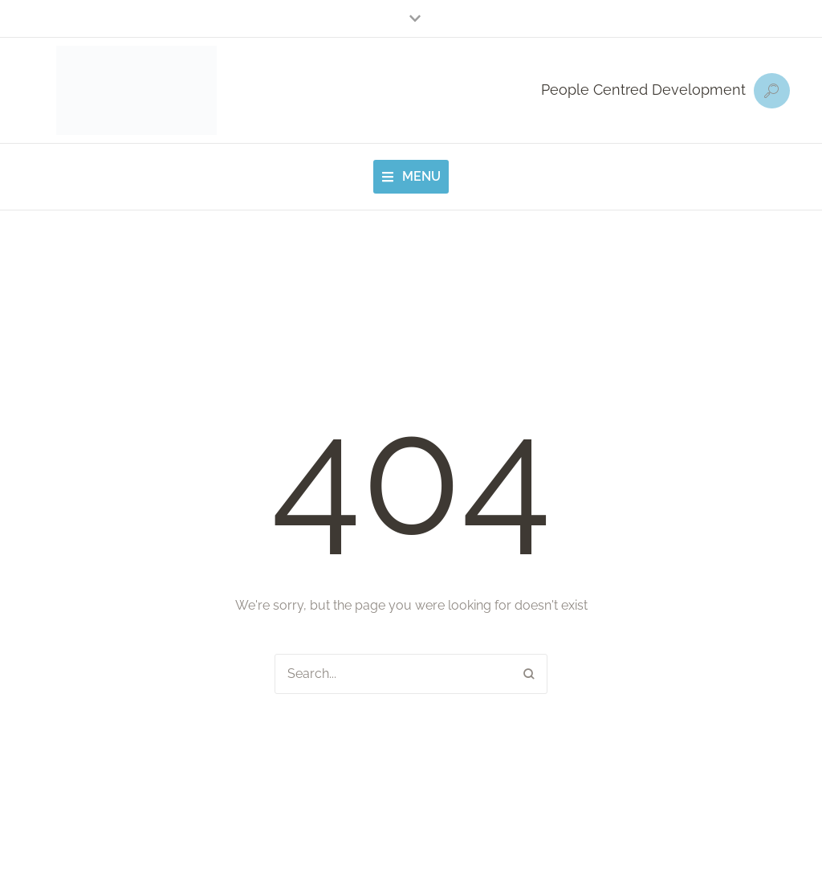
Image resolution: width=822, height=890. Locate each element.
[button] (411, 18)
